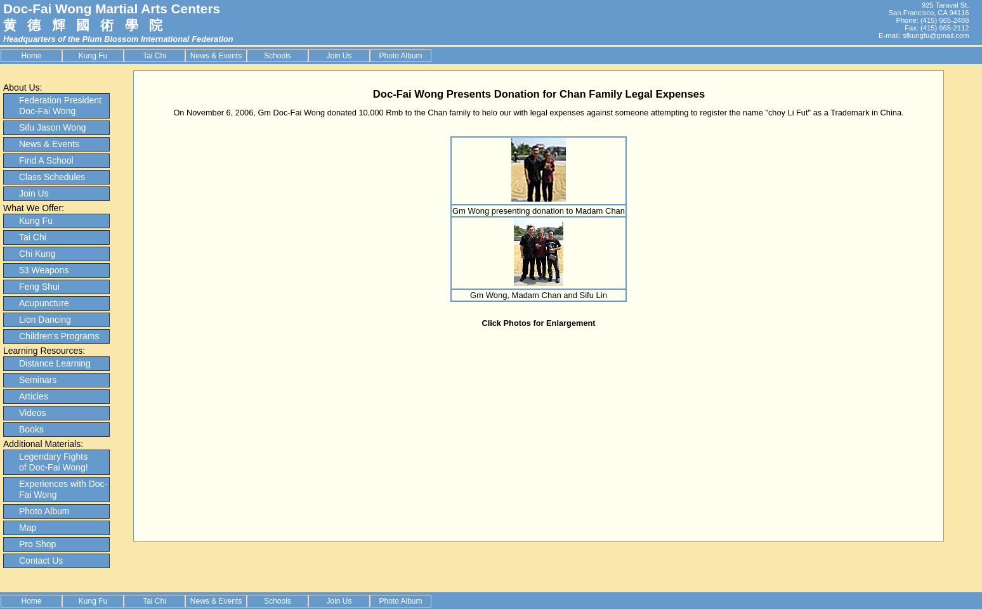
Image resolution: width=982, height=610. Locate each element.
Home (31, 55)
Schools (277, 55)
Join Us (338, 55)
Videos (32, 413)
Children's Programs (59, 336)
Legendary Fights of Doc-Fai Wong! (53, 461)
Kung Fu (93, 55)
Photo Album (400, 55)
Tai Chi (154, 55)
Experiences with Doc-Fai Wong (63, 489)
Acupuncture (44, 303)
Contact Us (41, 560)
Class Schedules (52, 177)
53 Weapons (44, 270)
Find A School (46, 160)
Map (27, 527)
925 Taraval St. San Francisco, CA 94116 (929, 8)
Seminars (37, 380)
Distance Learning (55, 363)
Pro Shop (37, 544)
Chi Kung (37, 254)
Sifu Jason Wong (52, 127)
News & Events (216, 55)
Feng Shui (39, 287)
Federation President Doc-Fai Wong (60, 105)
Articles (33, 396)
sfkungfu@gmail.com (936, 35)
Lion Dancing (45, 320)
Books (31, 429)
